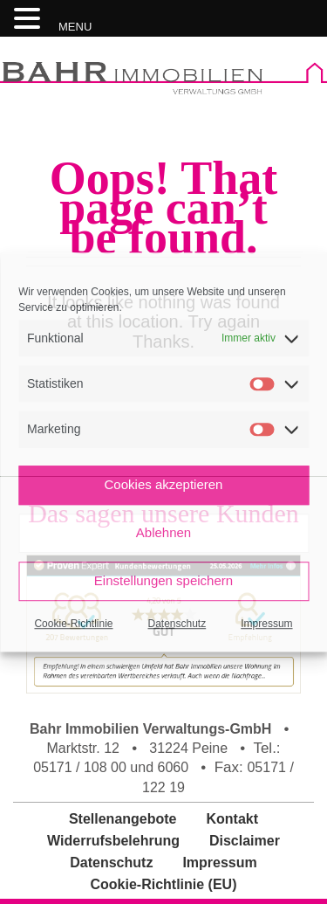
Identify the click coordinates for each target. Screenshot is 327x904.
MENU (75, 26)
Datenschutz (177, 624)
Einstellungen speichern (163, 580)
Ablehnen (163, 532)
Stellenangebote (123, 818)
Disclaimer (244, 840)
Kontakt (233, 818)
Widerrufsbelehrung (113, 840)
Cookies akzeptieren (164, 484)
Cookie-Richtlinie (73, 624)
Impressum (266, 624)
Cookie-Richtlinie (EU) (163, 884)
